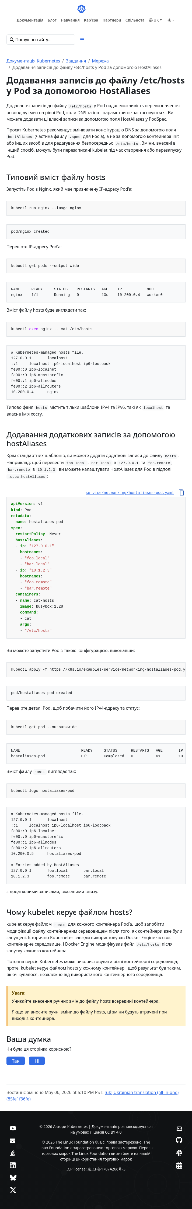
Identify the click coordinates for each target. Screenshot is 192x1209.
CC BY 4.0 (113, 1132)
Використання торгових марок (104, 1159)
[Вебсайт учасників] (179, 1127)
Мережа (100, 61)
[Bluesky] (13, 1177)
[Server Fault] (12, 1152)
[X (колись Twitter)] (13, 1189)
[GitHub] (179, 1140)
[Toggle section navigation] (82, 40)
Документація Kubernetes (33, 61)
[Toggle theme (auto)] (171, 20)
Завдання (76, 61)
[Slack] (179, 1152)
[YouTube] (13, 1127)
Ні (36, 1061)
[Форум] (12, 1140)
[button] (155, 20)
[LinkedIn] (13, 1165)
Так (15, 1061)
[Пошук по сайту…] (40, 39)
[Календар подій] (179, 1165)
